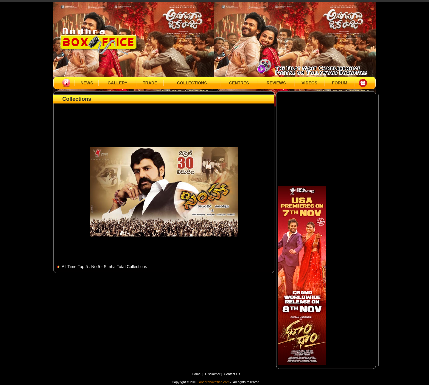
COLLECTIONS (192, 83)
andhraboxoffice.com (214, 382)
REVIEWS (276, 83)
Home (196, 374)
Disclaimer (213, 374)
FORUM (339, 83)
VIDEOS (309, 83)
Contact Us (232, 374)
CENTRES (239, 83)
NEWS (86, 83)
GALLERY (117, 83)
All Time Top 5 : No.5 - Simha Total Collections (104, 266)
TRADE (150, 83)
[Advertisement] (163, 118)
